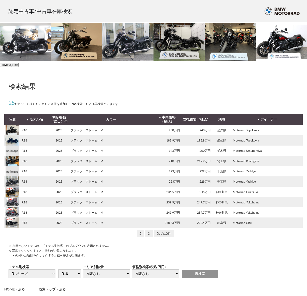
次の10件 (164, 233)
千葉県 (221, 171)
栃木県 (221, 150)
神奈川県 (222, 192)
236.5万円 (173, 192)
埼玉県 (221, 161)
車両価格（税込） (167, 119)
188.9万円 (173, 140)
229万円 (205, 171)
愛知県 (221, 130)
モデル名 (36, 119)
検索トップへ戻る (52, 289)
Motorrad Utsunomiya (247, 150)
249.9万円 (173, 212)
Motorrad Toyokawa (246, 130)
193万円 (174, 150)
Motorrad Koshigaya (246, 161)
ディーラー (268, 119)
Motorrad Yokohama (246, 202)
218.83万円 (172, 223)
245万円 (205, 192)
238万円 (174, 130)
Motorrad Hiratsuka (246, 192)
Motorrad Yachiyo (244, 171)
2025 (58, 130)
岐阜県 (221, 223)
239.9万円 (173, 202)
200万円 (205, 150)
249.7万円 (204, 202)
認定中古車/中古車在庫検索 (40, 11)
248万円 (205, 130)
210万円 (174, 161)
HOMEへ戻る (14, 289)
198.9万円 (204, 140)
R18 (24, 130)
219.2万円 (204, 161)
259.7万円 (204, 212)
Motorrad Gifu (242, 223)
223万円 (174, 171)
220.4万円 (204, 223)
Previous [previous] (6, 64)
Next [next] (15, 64)
